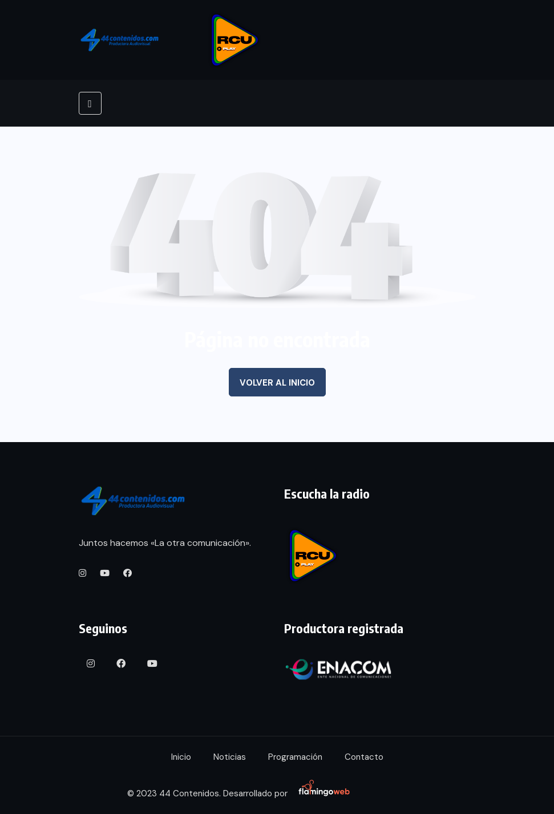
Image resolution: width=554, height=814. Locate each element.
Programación (295, 757)
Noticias (229, 757)
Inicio (181, 757)
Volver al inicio (277, 382)
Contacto (364, 757)
